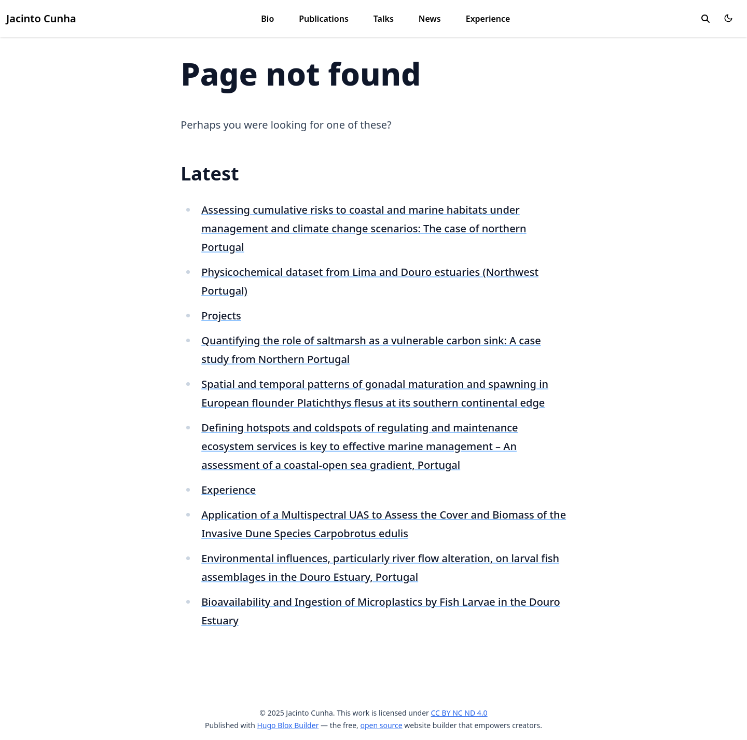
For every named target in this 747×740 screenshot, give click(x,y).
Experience (488, 18)
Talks (384, 18)
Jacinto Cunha (41, 18)
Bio (267, 18)
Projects (221, 316)
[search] (705, 19)
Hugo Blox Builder (288, 725)
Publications (324, 18)
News (430, 18)
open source (381, 725)
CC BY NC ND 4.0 (459, 713)
